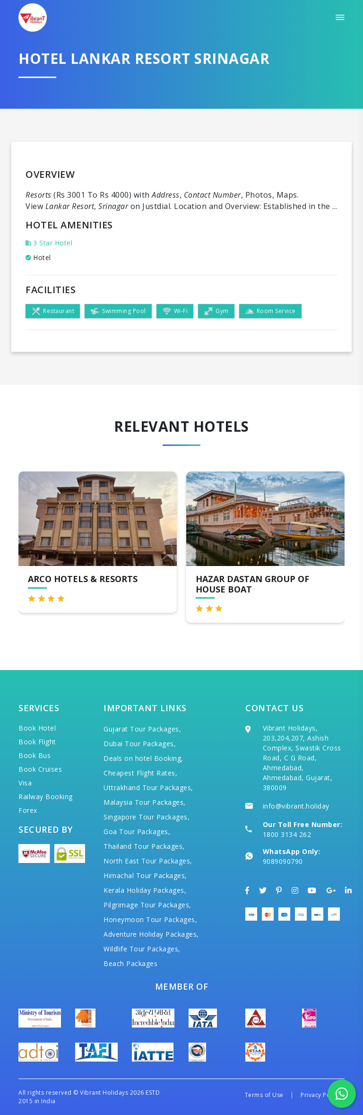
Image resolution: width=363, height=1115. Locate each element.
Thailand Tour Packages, (144, 846)
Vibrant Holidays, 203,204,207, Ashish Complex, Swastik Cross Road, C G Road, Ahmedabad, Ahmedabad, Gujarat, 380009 (302, 757)
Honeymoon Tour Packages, (150, 919)
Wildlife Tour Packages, (142, 948)
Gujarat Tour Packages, (142, 728)
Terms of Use (264, 1095)
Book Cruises (40, 769)
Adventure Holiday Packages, (151, 934)
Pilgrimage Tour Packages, (147, 904)
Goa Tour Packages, (137, 831)
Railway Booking (45, 796)
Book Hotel (37, 727)
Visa (25, 782)
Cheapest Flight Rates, (140, 772)
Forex (27, 810)
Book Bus (34, 755)
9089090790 (283, 861)
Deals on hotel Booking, (143, 758)
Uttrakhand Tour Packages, (148, 787)
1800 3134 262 (287, 834)
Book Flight (37, 741)
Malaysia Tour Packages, (145, 802)
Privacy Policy (320, 1095)
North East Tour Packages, (148, 860)
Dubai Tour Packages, (140, 743)
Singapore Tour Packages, (147, 816)
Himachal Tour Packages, (145, 875)
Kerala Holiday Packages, (145, 890)
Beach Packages (130, 963)
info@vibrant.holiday (296, 805)
